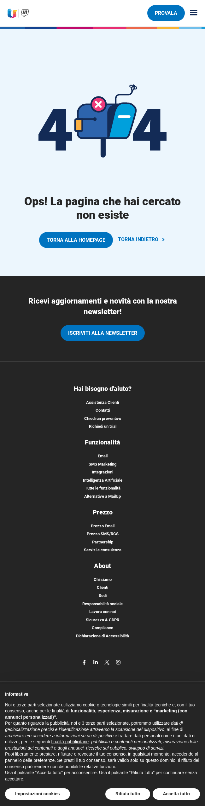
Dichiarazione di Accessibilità (102, 636)
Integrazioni (102, 472)
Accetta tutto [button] (176, 793)
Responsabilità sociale (102, 603)
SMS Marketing (102, 464)
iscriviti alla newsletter (102, 333)
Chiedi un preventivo (102, 418)
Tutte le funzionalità (102, 488)
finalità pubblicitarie (70, 741)
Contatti (103, 410)
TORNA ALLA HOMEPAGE (76, 240)
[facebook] (85, 662)
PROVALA (166, 13)
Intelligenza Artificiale (102, 480)
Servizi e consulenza (102, 550)
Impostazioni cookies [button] (37, 793)
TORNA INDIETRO (142, 239)
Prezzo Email (102, 526)
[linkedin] (96, 662)
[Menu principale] (191, 13)
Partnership (102, 542)
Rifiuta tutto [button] (127, 793)
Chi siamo (103, 579)
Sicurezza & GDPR (102, 620)
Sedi (103, 595)
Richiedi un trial (102, 426)
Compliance (102, 627)
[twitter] (107, 662)
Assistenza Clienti (102, 402)
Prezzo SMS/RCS (103, 533)
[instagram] (118, 662)
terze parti (95, 723)
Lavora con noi (102, 611)
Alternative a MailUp (102, 496)
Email (103, 456)
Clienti (102, 587)
